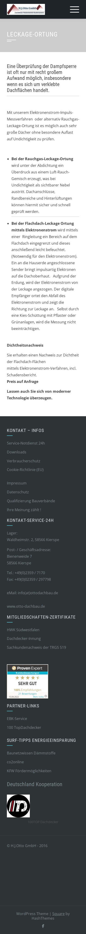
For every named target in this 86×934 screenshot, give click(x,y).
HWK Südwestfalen (23, 629)
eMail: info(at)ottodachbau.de (32, 592)
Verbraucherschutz (23, 460)
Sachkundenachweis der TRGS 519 (36, 647)
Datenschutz (18, 491)
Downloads (16, 452)
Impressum (17, 483)
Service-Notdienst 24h (26, 443)
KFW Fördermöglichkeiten (29, 770)
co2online (15, 761)
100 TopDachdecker (24, 727)
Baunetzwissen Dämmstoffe (31, 753)
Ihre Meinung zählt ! (24, 509)
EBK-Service (17, 718)
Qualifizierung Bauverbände (31, 500)
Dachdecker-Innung (24, 638)
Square (58, 913)
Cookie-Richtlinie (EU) (25, 469)
